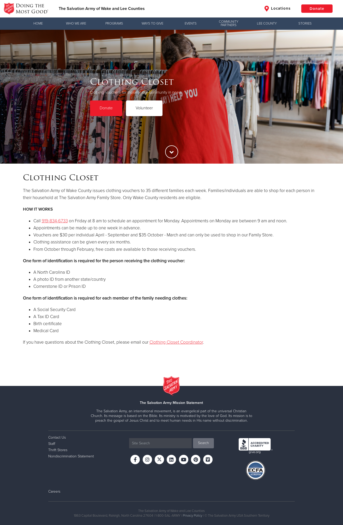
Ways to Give (152, 23)
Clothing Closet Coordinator (176, 342)
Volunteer (144, 108)
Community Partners (228, 23)
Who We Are (76, 23)
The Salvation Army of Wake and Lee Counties (102, 8)
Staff (51, 444)
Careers (54, 491)
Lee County (267, 23)
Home (38, 23)
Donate (317, 8)
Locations (277, 8)
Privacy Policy (192, 516)
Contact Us (57, 437)
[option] (171, 97)
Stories (305, 23)
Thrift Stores (57, 450)
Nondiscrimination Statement (71, 456)
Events (191, 23)
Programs (114, 23)
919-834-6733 (55, 221)
